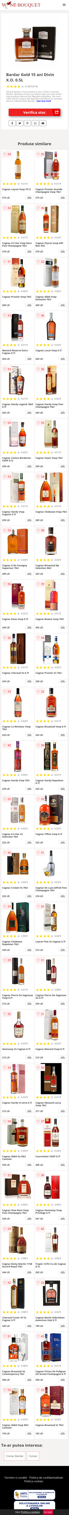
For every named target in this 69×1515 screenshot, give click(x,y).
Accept (48, 1512)
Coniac (33, 1456)
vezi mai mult (43, 100)
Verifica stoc (41, 112)
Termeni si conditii (15, 1477)
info (29, 197)
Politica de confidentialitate (46, 1477)
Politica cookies (33, 1481)
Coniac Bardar (14, 1456)
